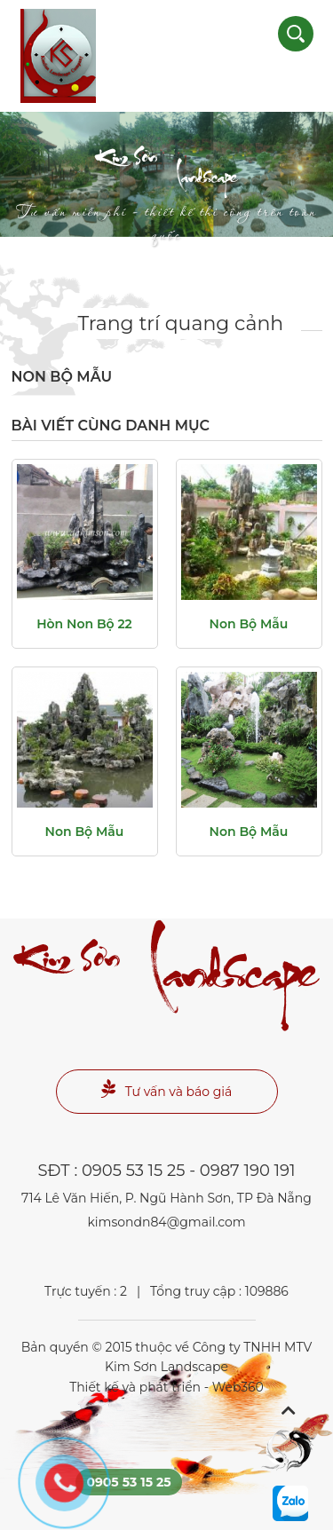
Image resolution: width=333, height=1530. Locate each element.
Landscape (167, 187)
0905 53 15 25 (133, 1170)
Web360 (238, 1387)
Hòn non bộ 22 (84, 624)
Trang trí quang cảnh (181, 323)
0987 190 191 (248, 1170)
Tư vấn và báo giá (167, 1089)
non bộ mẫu (249, 624)
